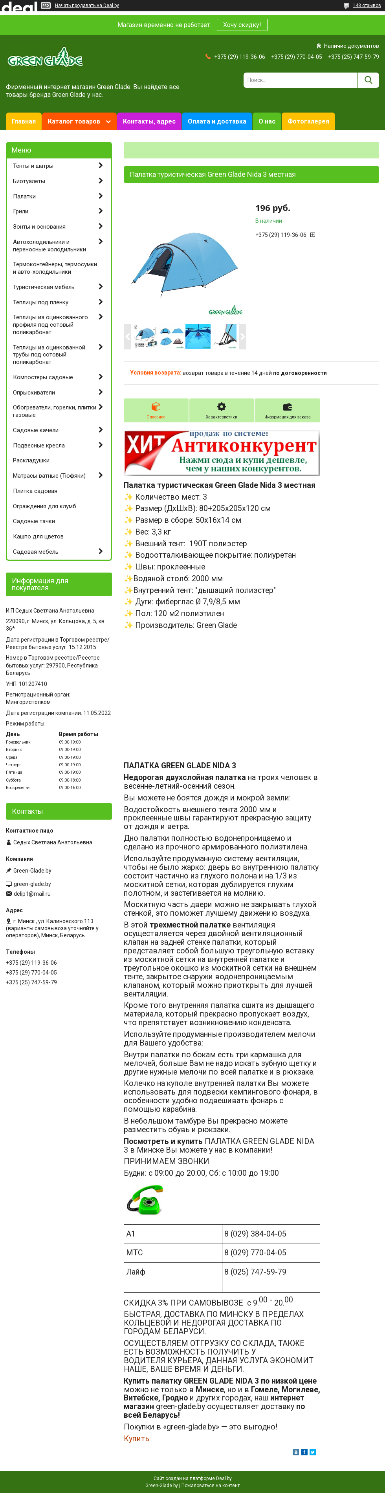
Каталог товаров (74, 121)
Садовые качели (36, 430)
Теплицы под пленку (40, 302)
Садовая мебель (36, 551)
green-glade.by (32, 884)
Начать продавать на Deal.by (87, 5)
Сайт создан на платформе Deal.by (193, 1478)
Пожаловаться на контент (211, 1485)
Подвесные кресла (39, 445)
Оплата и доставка (217, 121)
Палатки (24, 196)
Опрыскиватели (34, 392)
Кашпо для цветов (38, 536)
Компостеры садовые (43, 377)
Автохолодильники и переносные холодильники (49, 245)
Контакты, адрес (149, 121)
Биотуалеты (29, 181)
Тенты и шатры (33, 165)
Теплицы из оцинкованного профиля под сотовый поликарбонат (50, 325)
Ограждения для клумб (44, 506)
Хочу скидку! (242, 25)
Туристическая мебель (44, 287)
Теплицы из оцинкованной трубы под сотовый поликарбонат (49, 355)
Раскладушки (31, 460)
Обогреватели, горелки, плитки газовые (54, 411)
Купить (136, 1438)
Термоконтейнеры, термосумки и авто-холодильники (55, 268)
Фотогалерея (308, 121)
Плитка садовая (35, 491)
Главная (24, 121)
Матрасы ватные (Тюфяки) (49, 475)
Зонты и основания (39, 226)
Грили (20, 211)
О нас (266, 121)
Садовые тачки (34, 521)
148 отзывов (367, 5)
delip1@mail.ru (32, 894)
